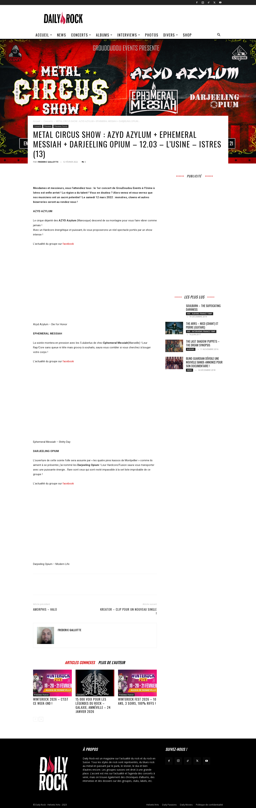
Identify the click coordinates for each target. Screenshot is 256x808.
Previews (47, 126)
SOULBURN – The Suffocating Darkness (203, 308)
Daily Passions (169, 804)
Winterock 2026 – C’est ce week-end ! (50, 701)
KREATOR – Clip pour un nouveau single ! (128, 611)
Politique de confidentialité (209, 804)
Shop (187, 35)
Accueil (44, 35)
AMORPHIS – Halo (45, 609)
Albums (104, 35)
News (61, 35)
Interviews (128, 35)
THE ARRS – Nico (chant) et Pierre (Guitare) (202, 325)
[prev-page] (35, 719)
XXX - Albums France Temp (199, 313)
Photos (151, 35)
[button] (218, 35)
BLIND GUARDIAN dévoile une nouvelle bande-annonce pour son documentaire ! (204, 362)
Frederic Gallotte (48, 161)
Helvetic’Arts (152, 804)
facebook (68, 243)
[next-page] (41, 719)
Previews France (60, 126)
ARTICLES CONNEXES (80, 662)
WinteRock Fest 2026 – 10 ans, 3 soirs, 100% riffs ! (137, 701)
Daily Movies (186, 804)
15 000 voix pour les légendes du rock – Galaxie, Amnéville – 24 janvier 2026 (93, 705)
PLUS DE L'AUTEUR (111, 662)
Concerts (81, 35)
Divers (170, 35)
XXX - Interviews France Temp (201, 331)
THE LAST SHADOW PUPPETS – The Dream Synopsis (203, 343)
